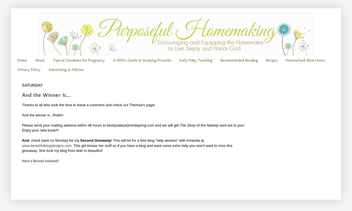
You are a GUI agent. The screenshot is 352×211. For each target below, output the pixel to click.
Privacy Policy (29, 69)
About (40, 60)
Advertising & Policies (66, 69)
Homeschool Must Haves (305, 60)
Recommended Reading (239, 60)
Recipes (271, 60)
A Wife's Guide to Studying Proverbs (142, 60)
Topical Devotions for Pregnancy (79, 60)
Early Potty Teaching (195, 60)
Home (22, 60)
